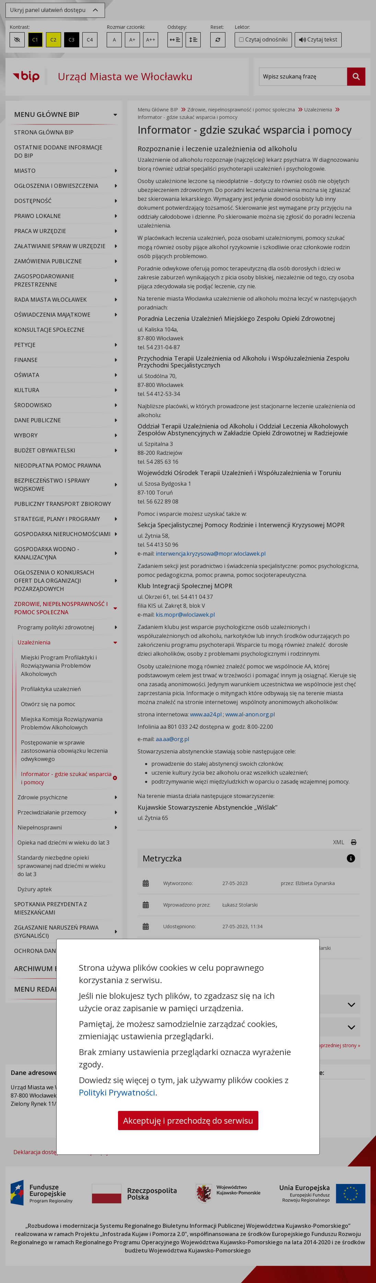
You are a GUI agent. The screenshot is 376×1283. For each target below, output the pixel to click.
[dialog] (188, 641)
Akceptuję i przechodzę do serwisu (188, 1120)
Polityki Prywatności (117, 1092)
